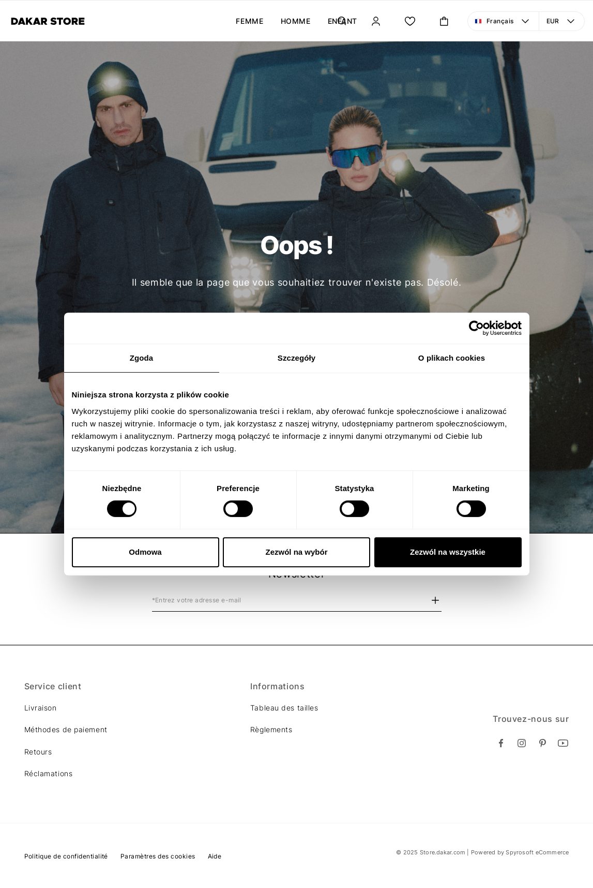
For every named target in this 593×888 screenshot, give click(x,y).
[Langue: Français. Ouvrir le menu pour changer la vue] (503, 21)
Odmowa (145, 551)
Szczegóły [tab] (296, 357)
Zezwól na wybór (296, 551)
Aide (215, 856)
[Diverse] (47, 21)
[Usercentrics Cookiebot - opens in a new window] (476, 328)
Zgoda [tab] (142, 357)
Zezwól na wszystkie (447, 551)
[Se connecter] (376, 21)
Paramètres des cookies (157, 856)
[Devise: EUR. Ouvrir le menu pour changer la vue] (562, 21)
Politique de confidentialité (66, 856)
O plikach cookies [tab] (451, 357)
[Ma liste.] (410, 21)
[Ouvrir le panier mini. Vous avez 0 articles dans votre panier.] (444, 21)
